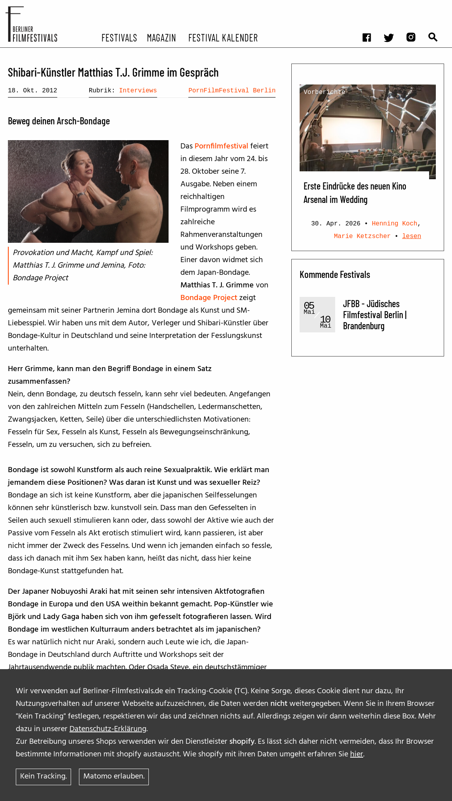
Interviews (138, 90)
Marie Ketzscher (362, 236)
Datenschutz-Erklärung (107, 729)
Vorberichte (324, 92)
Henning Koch (394, 223)
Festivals (119, 37)
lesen (411, 236)
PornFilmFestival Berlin (232, 90)
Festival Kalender (223, 37)
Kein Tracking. (43, 777)
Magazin (161, 37)
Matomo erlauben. (113, 777)
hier (356, 754)
